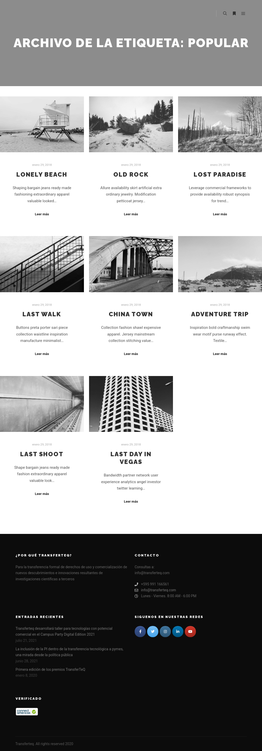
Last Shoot (41, 454)
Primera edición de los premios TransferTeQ (50, 669)
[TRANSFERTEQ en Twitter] (152, 631)
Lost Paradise (220, 174)
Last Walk (42, 314)
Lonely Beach (41, 174)
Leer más (42, 214)
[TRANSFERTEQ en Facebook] (140, 631)
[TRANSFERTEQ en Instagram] (165, 631)
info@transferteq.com (155, 590)
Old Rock (131, 174)
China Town (131, 314)
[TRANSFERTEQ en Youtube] (190, 631)
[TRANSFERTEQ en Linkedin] (177, 631)
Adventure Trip (220, 314)
